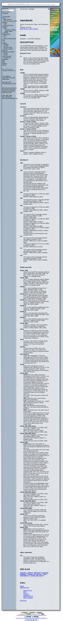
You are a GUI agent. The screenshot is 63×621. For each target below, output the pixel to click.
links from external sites (10, 21)
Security (5, 46)
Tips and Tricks (7, 47)
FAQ (3, 62)
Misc (3, 40)
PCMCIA (6, 44)
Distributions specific (8, 52)
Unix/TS (25, 593)
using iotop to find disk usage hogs (8, 78)
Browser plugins (8, 49)
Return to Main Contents (31, 29)
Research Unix (27, 590)
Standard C (26, 595)
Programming (6, 34)
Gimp (5, 28)
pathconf (37, 572)
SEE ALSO (23, 600)
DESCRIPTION (24, 587)
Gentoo (5, 53)
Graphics (4, 27)
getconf (22, 572)
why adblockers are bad (9, 83)
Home (4, 18)
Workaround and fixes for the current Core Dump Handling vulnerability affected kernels (9, 90)
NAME (22, 586)
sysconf (44, 572)
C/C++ (5, 35)
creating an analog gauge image (10, 30)
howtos (6, 13)
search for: (5, 8)
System (4, 43)
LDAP (5, 24)
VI (4, 41)
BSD (24, 592)
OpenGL (5, 32)
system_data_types (37, 575)
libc (45, 574)
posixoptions (24, 575)
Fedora (5, 54)
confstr (29, 572)
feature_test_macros (34, 574)
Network (4, 22)
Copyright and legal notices (31, 619)
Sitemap (4, 63)
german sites (7, 57)
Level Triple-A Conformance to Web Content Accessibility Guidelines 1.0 (31, 618)
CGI (4, 37)
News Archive (7, 19)
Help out (4, 50)
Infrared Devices (8, 25)
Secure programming (9, 38)
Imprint (4, 65)
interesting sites (6, 56)
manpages (7, 16)
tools (3, 60)
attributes (23, 574)
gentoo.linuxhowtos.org (10, 70)
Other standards (28, 598)
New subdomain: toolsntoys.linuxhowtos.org (10, 97)
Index (21, 29)
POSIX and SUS (28, 596)
